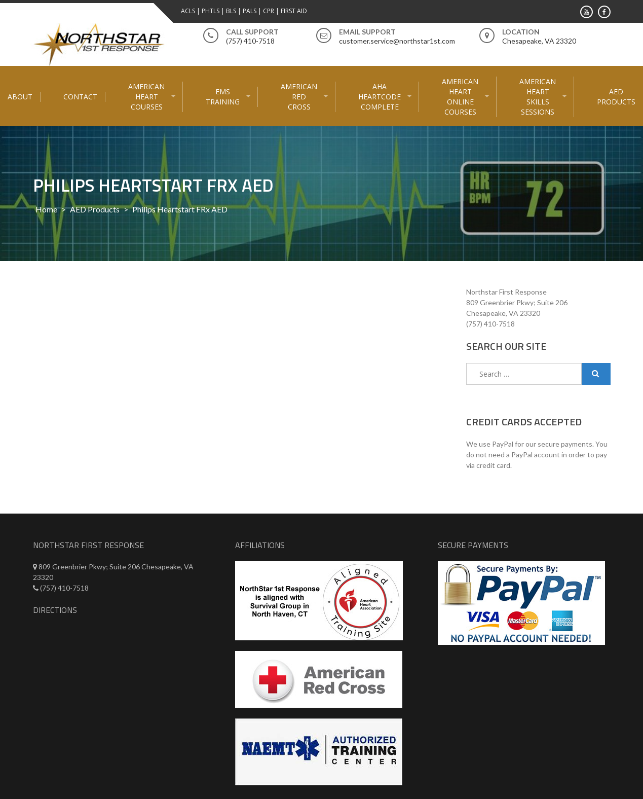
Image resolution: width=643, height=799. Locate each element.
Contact (80, 96)
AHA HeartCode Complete (379, 97)
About (20, 96)
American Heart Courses (146, 97)
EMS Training (223, 96)
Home (46, 209)
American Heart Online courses (460, 97)
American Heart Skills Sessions (537, 97)
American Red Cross (299, 97)
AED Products (616, 96)
